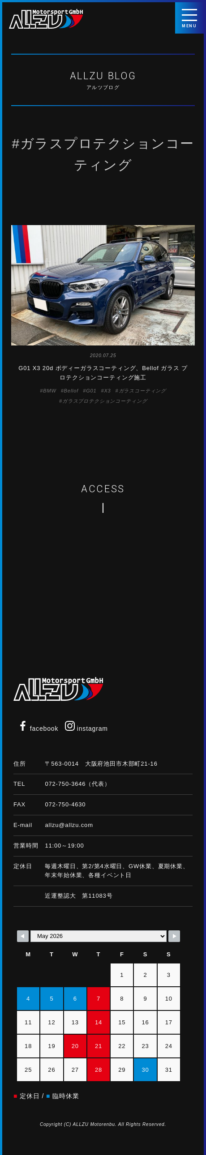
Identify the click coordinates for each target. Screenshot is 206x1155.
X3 (107, 390)
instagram (86, 728)
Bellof (71, 390)
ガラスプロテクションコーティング (104, 401)
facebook (38, 728)
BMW (49, 390)
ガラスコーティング (143, 390)
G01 (91, 390)
